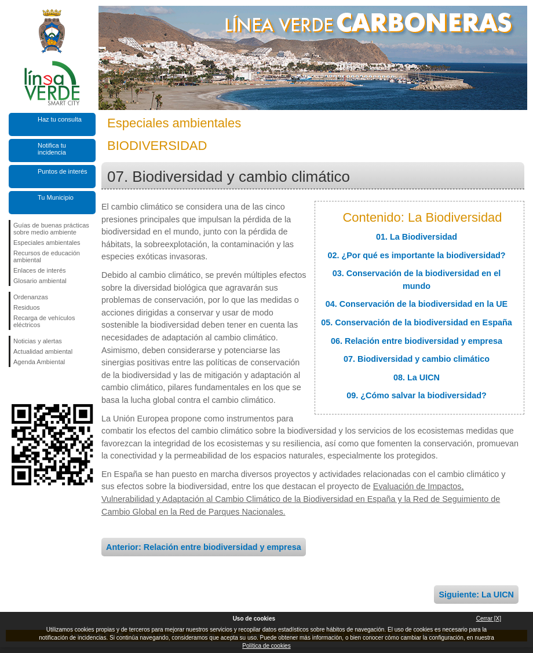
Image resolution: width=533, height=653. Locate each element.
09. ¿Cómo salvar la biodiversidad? (416, 395)
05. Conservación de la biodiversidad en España (416, 322)
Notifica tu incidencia (52, 149)
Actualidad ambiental (42, 351)
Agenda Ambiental (39, 361)
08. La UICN (416, 377)
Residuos (26, 307)
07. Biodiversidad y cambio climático (417, 359)
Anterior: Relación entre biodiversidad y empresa (203, 547)
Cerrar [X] (488, 618)
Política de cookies (266, 646)
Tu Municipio (56, 197)
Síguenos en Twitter (35, 385)
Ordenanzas (30, 297)
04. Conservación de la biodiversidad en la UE (417, 304)
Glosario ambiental (40, 280)
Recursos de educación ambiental (46, 256)
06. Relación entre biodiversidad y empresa (416, 341)
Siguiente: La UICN (476, 594)
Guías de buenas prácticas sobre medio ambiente (51, 229)
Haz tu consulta (60, 119)
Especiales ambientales (47, 242)
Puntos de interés (62, 171)
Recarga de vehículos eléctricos (44, 321)
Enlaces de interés (39, 270)
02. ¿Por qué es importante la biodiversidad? (416, 255)
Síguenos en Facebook (16, 385)
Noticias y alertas (37, 340)
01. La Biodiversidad (416, 236)
